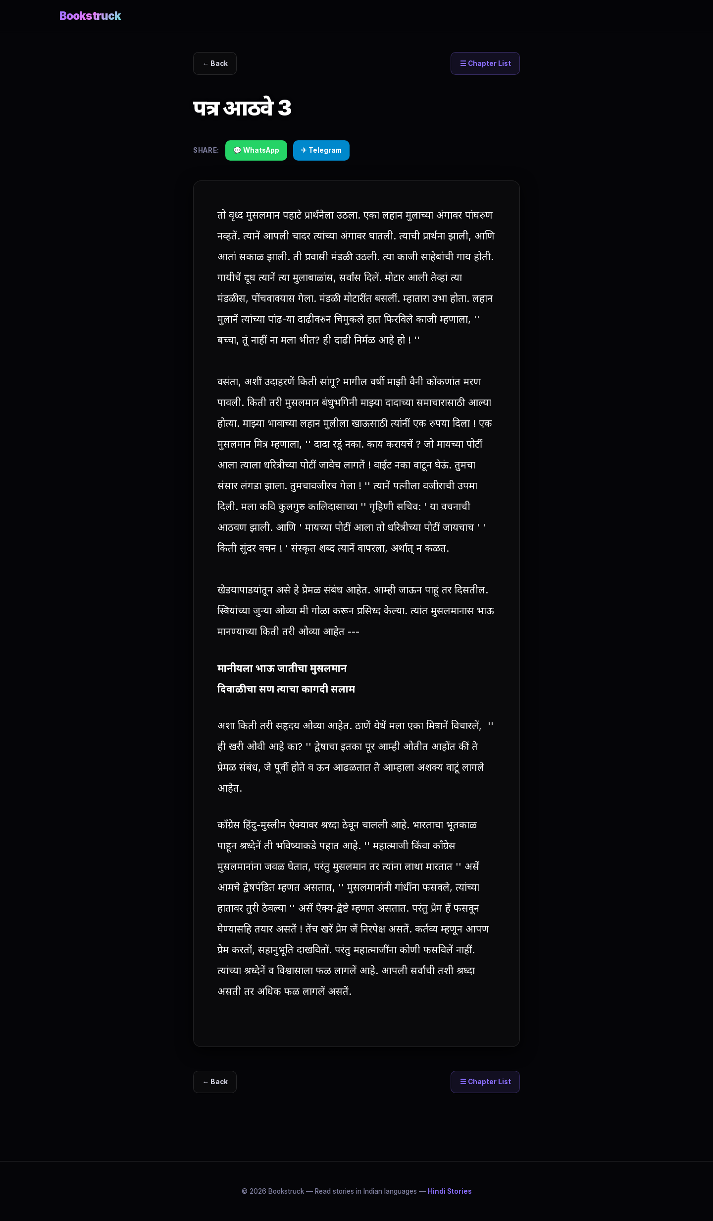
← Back (215, 63)
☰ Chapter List (484, 63)
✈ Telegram (321, 150)
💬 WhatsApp (256, 150)
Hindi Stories (450, 1191)
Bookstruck (90, 15)
